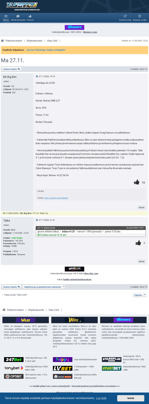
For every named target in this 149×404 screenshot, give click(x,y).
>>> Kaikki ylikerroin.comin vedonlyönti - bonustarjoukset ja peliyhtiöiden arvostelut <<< (75, 386)
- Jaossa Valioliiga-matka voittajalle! (45, 49)
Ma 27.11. (12, 60)
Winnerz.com (90, 32)
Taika (6, 220)
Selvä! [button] (130, 398)
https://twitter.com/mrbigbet (56, 198)
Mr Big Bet (9, 77)
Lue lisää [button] (101, 398)
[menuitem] (18, 18)
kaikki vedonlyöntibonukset (77, 279)
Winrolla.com (91, 273)
